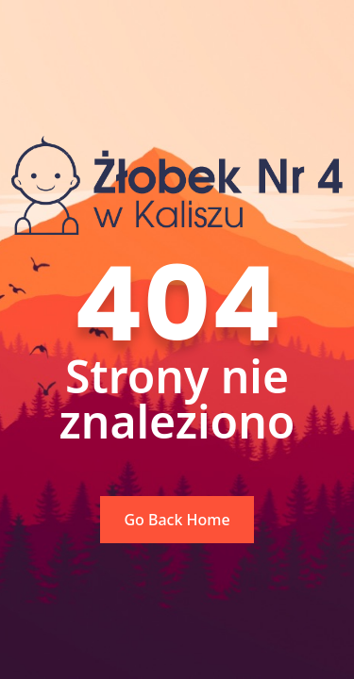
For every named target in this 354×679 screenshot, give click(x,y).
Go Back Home (176, 519)
